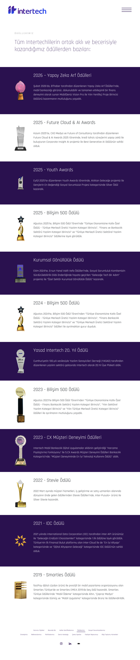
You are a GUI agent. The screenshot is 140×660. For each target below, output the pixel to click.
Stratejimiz (24, 635)
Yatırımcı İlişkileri (38, 630)
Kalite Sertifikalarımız (66, 630)
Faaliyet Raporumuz (91, 635)
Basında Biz (52, 630)
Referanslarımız (36, 635)
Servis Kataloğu (63, 635)
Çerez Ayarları (76, 635)
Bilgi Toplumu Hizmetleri (110, 635)
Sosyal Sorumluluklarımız (96, 630)
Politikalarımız (49, 635)
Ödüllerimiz (81, 630)
